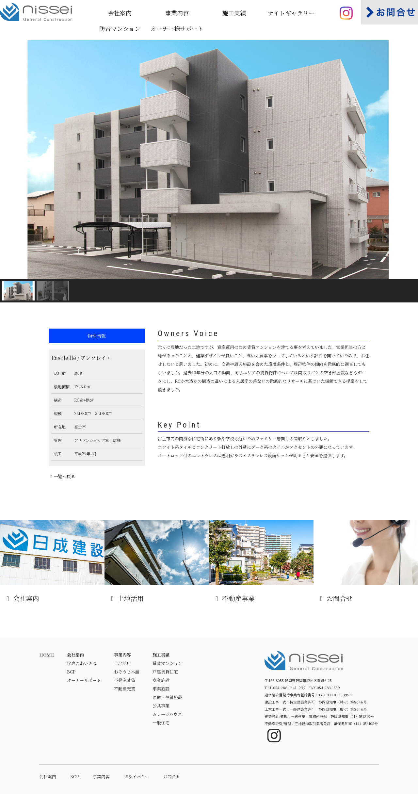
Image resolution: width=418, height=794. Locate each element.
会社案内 (120, 12)
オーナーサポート (84, 680)
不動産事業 (261, 561)
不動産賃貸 (124, 680)
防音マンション (119, 28)
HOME (46, 655)
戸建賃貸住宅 (165, 672)
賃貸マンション (167, 663)
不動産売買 (124, 689)
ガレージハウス (167, 714)
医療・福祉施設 (167, 697)
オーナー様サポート (177, 28)
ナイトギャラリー (291, 12)
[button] (10, 159)
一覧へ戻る (62, 476)
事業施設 (161, 689)
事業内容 (177, 12)
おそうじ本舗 (126, 672)
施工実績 (234, 12)
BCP (71, 672)
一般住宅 (161, 723)
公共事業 (161, 706)
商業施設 (161, 680)
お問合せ (366, 561)
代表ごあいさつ (82, 663)
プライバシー (136, 776)
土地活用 (156, 561)
